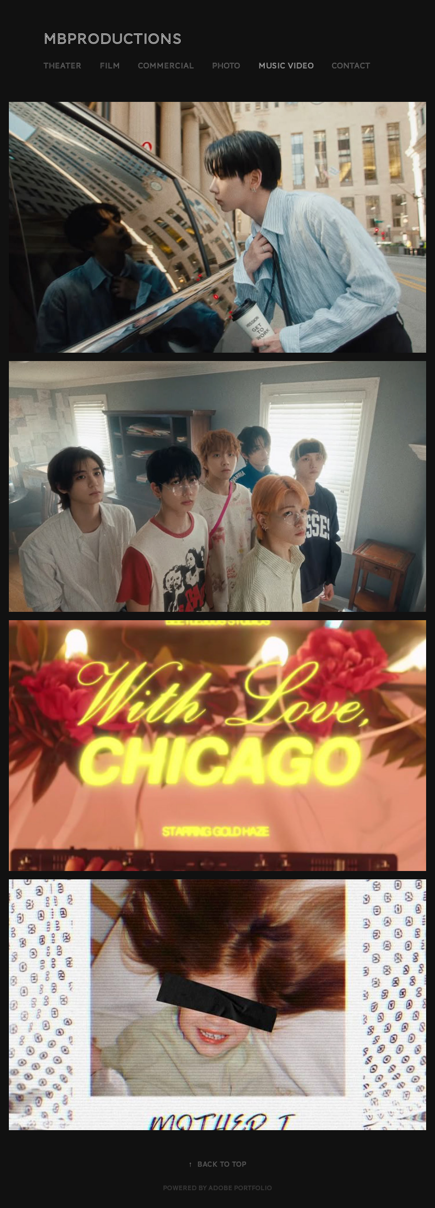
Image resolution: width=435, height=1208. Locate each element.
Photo (226, 66)
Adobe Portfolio (240, 1188)
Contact (351, 66)
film (110, 66)
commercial (166, 66)
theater (62, 66)
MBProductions (112, 39)
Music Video (286, 66)
